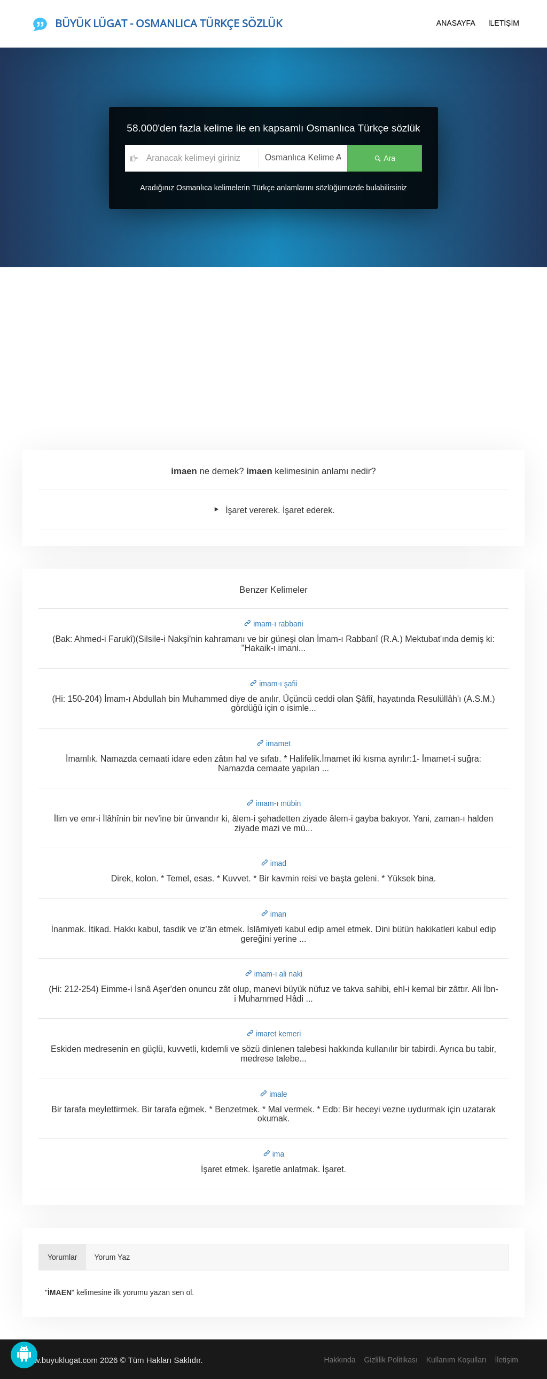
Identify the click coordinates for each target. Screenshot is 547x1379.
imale (273, 1094)
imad (273, 863)
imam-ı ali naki (273, 974)
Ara (384, 158)
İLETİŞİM (503, 23)
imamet (273, 743)
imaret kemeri (273, 1033)
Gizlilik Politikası (390, 1359)
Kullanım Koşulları (456, 1359)
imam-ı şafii (273, 683)
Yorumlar (62, 1257)
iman (273, 914)
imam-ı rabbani (273, 623)
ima (273, 1154)
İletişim (506, 1359)
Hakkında (339, 1359)
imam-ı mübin (273, 803)
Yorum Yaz (112, 1257)
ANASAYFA (455, 23)
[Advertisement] (273, 347)
